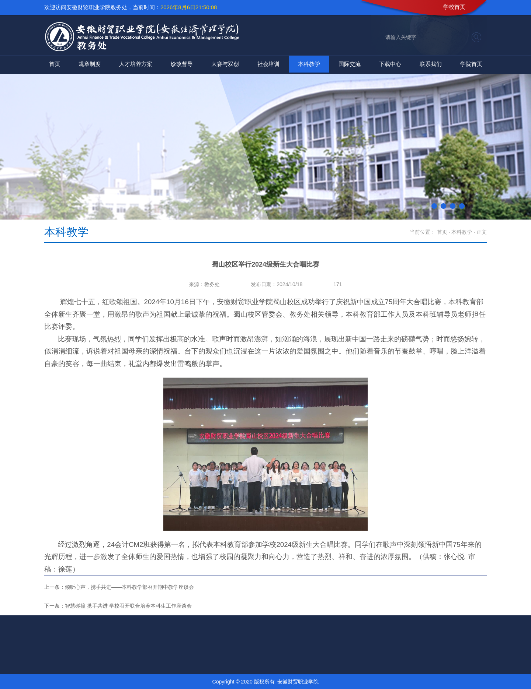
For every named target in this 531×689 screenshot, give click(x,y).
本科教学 (309, 64)
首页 (54, 64)
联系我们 (431, 64)
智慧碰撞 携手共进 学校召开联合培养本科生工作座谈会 (128, 606)
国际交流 (350, 64)
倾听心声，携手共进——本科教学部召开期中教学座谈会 (129, 587)
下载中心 (390, 64)
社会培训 (268, 64)
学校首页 (454, 7)
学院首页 (471, 64)
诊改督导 (182, 64)
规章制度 (90, 64)
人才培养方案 (135, 64)
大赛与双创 (225, 64)
